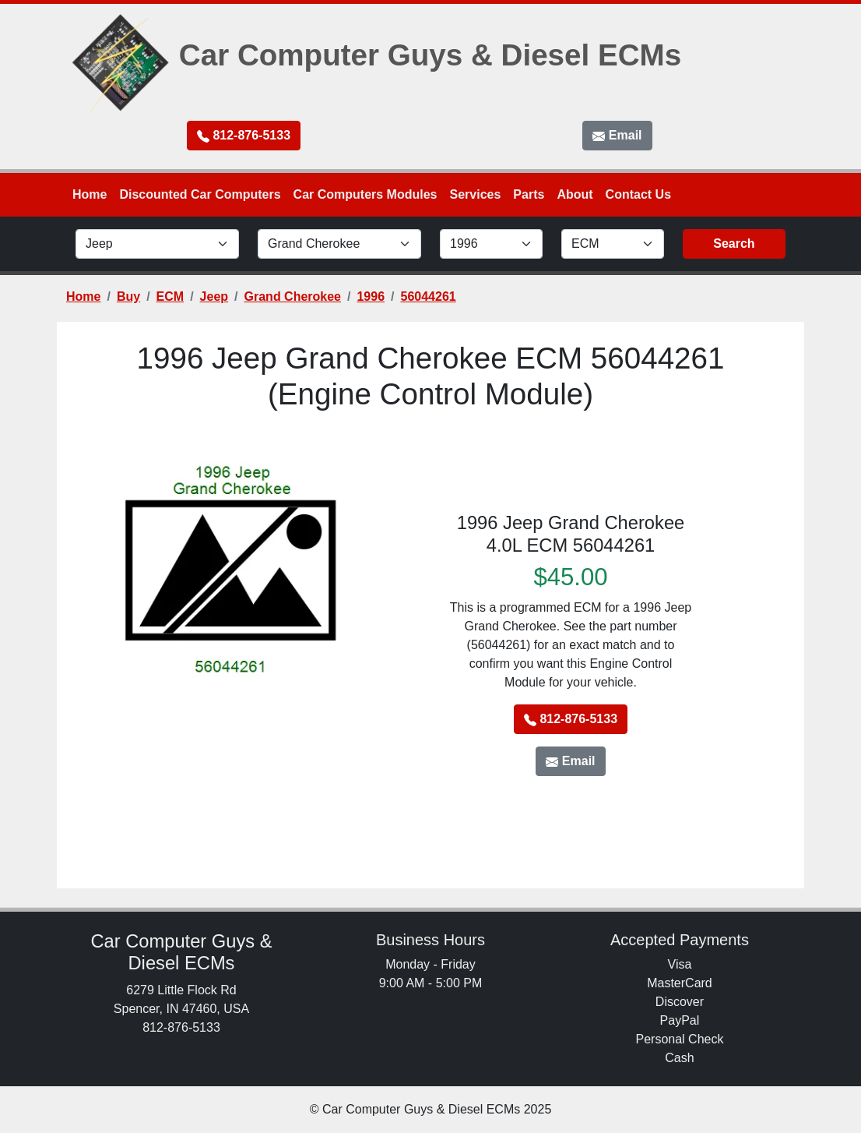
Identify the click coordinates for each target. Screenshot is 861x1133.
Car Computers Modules (365, 194)
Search (733, 243)
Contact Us (638, 194)
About (574, 194)
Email (616, 136)
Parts (528, 194)
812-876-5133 (243, 136)
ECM (170, 296)
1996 (371, 296)
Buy (128, 296)
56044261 (428, 296)
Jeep (214, 296)
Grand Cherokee (292, 296)
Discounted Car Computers (199, 194)
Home (89, 194)
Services (475, 194)
